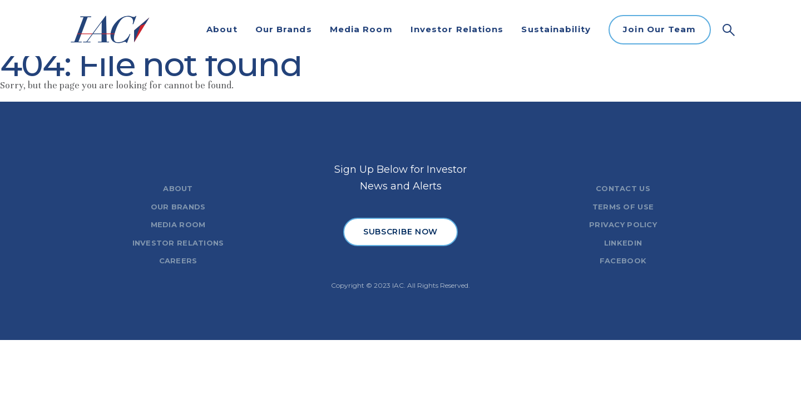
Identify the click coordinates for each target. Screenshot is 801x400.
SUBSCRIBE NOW (400, 232)
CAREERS (178, 260)
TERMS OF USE (623, 206)
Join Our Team (659, 29)
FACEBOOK (623, 260)
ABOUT (177, 188)
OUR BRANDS (178, 206)
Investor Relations (457, 29)
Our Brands (283, 29)
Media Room (361, 29)
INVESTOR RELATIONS (178, 242)
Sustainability (555, 29)
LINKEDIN (623, 242)
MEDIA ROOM (178, 224)
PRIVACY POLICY (623, 224)
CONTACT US (623, 188)
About (222, 29)
